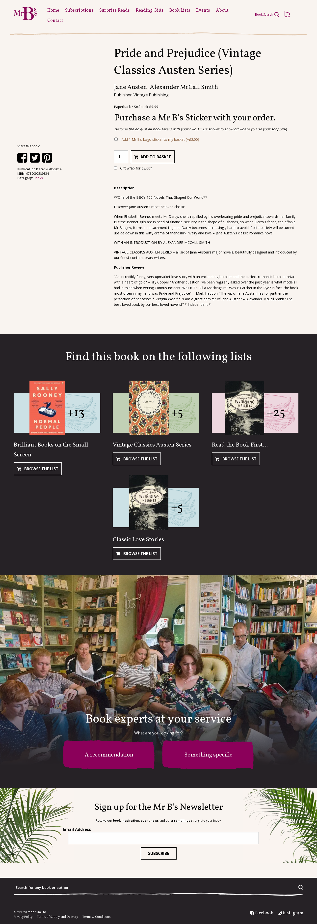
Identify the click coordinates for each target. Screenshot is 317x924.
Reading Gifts (149, 10)
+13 (75, 413)
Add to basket (155, 157)
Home (53, 10)
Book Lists (179, 10)
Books (38, 178)
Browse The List (40, 469)
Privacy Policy (23, 916)
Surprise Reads (114, 10)
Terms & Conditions (96, 916)
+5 (177, 413)
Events (203, 10)
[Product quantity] (121, 156)
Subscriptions (79, 10)
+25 (276, 413)
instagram (293, 913)
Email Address (77, 829)
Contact (55, 21)
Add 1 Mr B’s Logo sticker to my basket (160, 139)
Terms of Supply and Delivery (57, 916)
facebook (264, 913)
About (222, 10)
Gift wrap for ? (133, 168)
